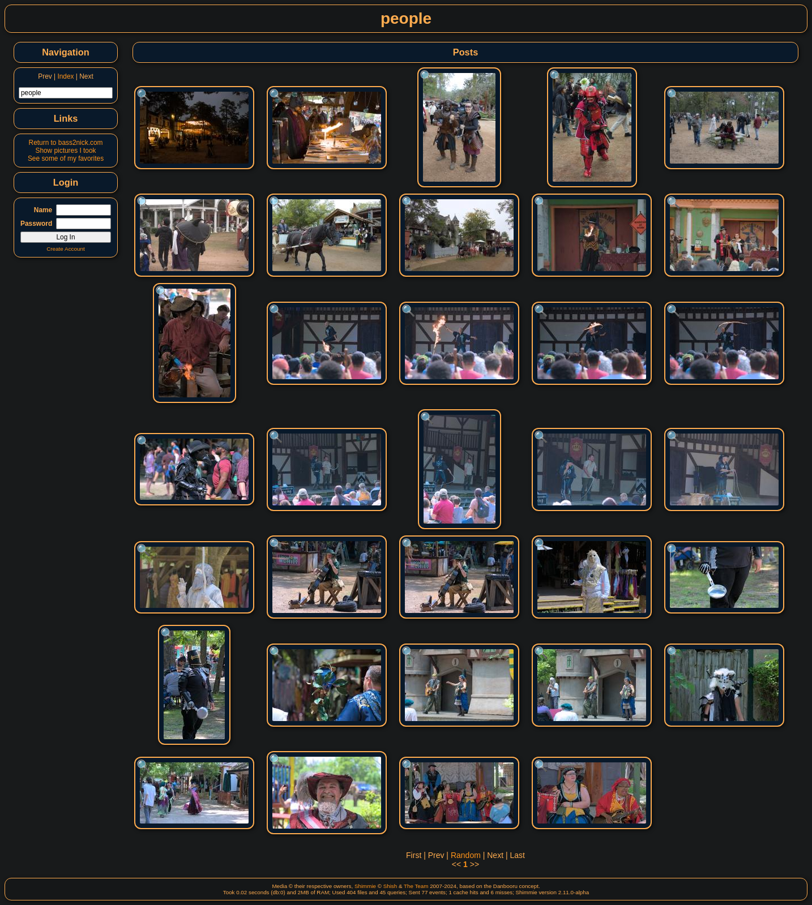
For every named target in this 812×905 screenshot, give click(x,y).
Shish (390, 886)
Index (65, 76)
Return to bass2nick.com (66, 143)
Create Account (65, 249)
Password (36, 224)
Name (43, 210)
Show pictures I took (65, 151)
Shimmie (365, 886)
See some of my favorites (66, 158)
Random (466, 855)
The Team (416, 886)
